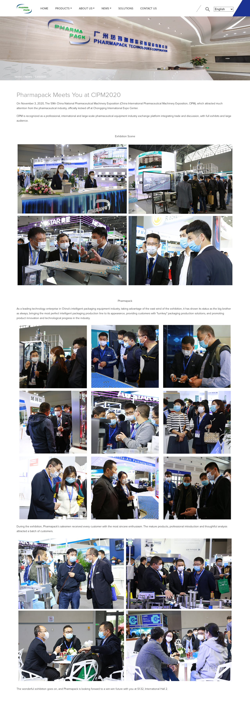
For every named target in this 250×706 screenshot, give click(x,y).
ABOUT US (85, 8)
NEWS (105, 8)
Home (44, 8)
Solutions (125, 8)
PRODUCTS (62, 8)
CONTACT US (148, 8)
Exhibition (40, 76)
